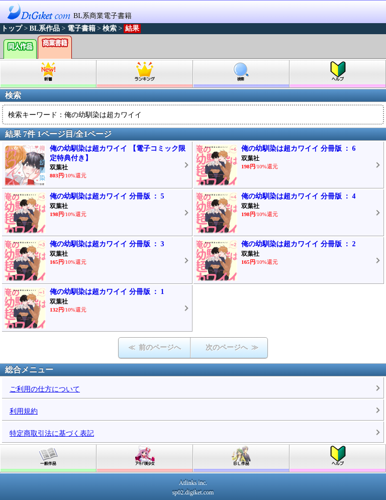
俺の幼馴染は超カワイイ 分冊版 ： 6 (298, 148)
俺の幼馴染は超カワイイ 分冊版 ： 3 (107, 244)
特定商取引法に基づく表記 (52, 433)
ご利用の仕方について (45, 389)
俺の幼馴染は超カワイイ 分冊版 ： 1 (107, 291)
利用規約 (24, 411)
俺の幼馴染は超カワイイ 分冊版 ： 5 (107, 196)
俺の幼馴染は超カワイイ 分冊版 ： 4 (298, 196)
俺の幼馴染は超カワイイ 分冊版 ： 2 (298, 244)
